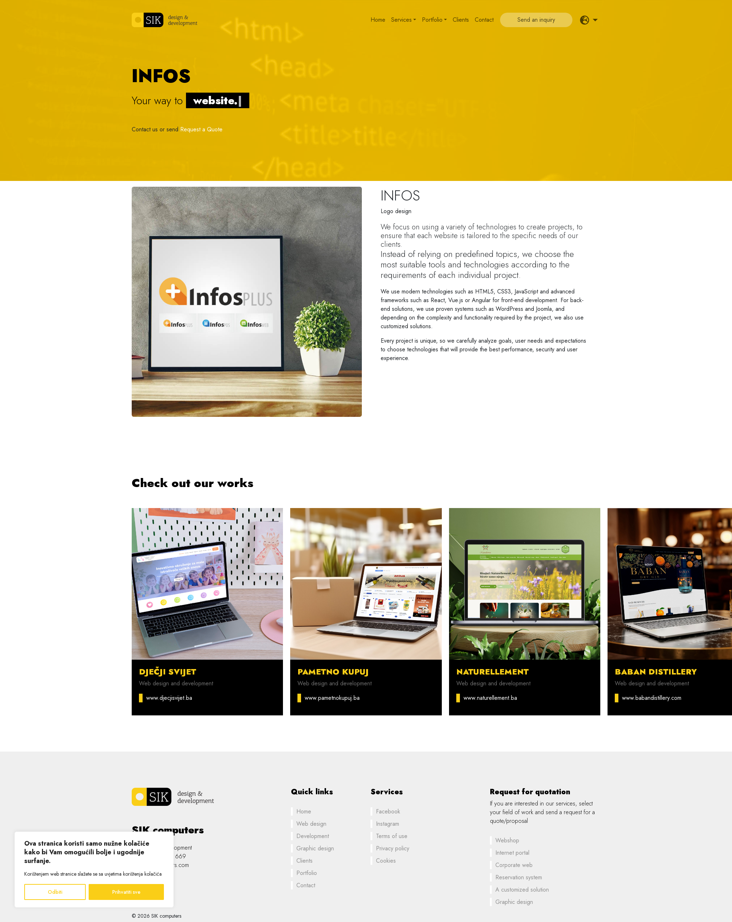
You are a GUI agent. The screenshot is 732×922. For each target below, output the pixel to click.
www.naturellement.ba (490, 698)
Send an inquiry (536, 20)
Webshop (507, 840)
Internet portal (512, 853)
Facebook (388, 811)
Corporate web (514, 865)
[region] (94, 870)
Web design (311, 824)
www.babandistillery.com (651, 698)
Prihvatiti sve (126, 892)
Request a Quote (201, 129)
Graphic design (315, 848)
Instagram (387, 824)
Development (312, 836)
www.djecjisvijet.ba (169, 698)
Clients (461, 20)
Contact (484, 20)
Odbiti (55, 892)
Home (378, 20)
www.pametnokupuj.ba (332, 698)
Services (401, 20)
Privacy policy (392, 848)
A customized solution (522, 889)
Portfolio (432, 20)
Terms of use (391, 836)
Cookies (386, 861)
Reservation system (518, 877)
